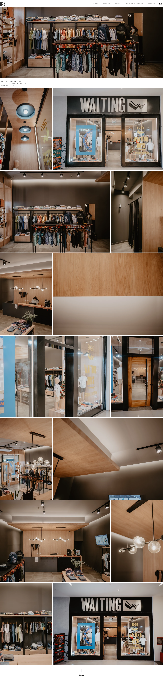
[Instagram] (160, 3)
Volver (81, 675)
